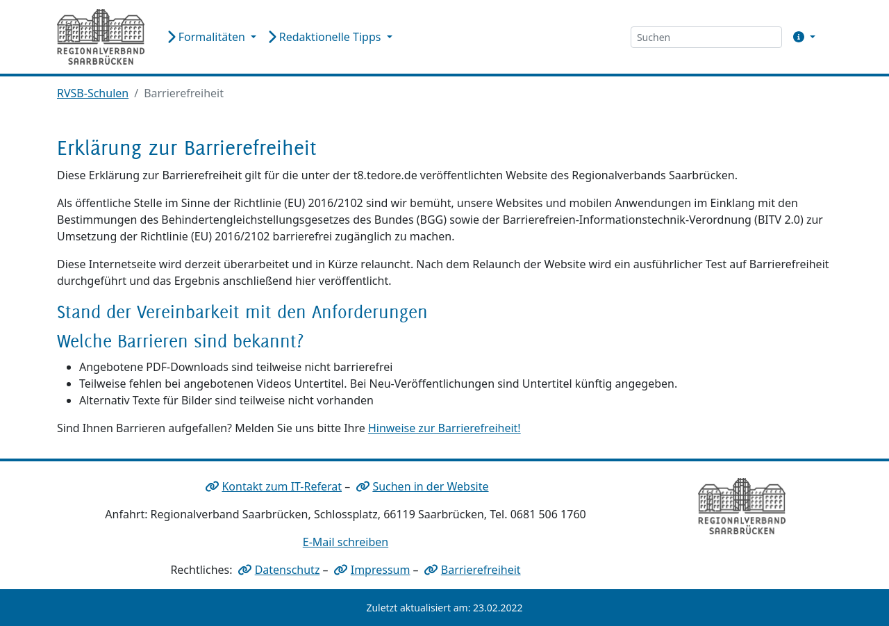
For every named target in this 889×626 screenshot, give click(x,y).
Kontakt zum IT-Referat (282, 486)
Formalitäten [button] (207, 36)
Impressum (380, 569)
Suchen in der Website (430, 486)
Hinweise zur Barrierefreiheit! (444, 428)
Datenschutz (287, 569)
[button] (801, 37)
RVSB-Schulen (92, 93)
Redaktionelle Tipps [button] (325, 36)
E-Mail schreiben (345, 542)
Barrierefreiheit (481, 569)
